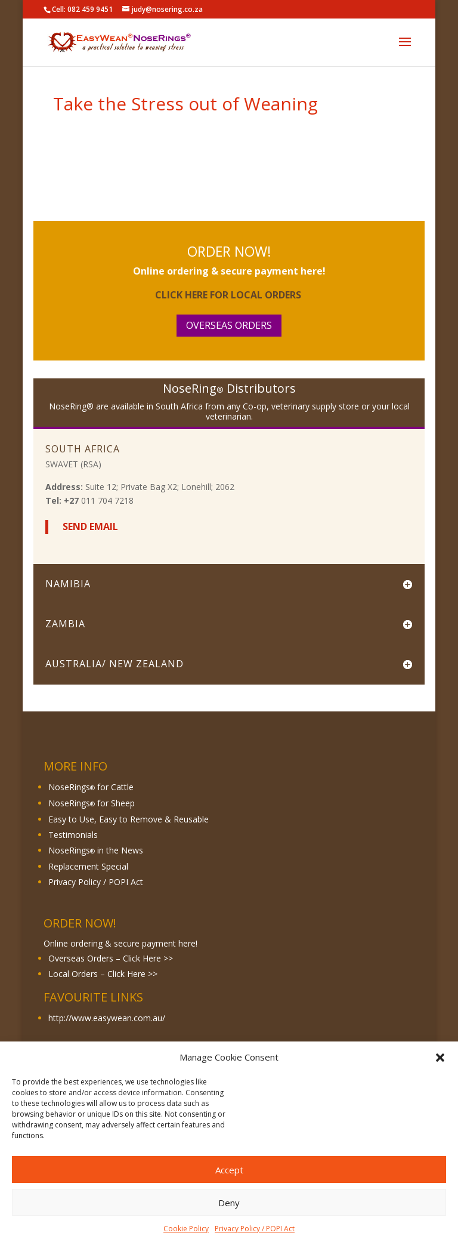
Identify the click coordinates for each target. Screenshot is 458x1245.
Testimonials (73, 834)
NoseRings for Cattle (91, 787)
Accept (229, 1170)
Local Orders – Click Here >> (102, 973)
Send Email (89, 526)
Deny (229, 1203)
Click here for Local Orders (229, 294)
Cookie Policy (186, 1229)
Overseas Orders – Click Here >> (110, 958)
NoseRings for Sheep (91, 803)
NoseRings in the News (95, 850)
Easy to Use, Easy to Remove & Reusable (128, 819)
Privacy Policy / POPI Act (255, 1229)
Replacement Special (88, 866)
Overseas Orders (229, 325)
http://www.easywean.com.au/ (108, 1018)
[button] (440, 1058)
